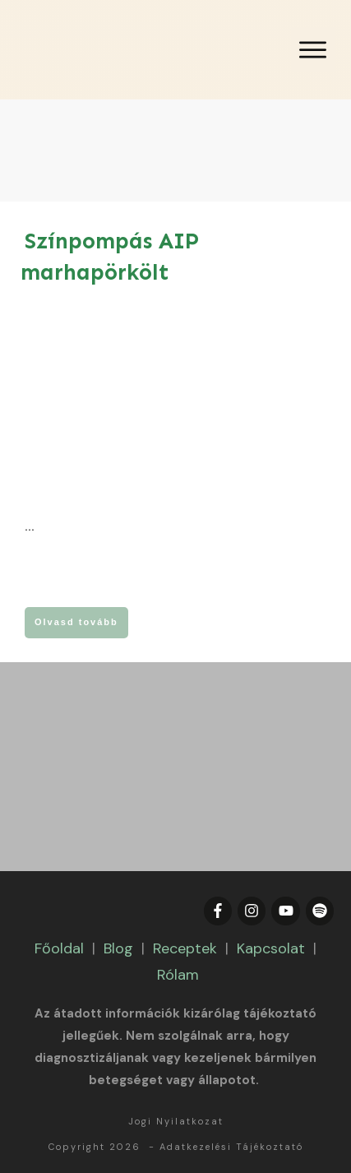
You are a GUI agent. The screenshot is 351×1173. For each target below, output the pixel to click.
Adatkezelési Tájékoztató (231, 1146)
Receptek (185, 948)
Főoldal (59, 948)
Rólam (178, 975)
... (30, 526)
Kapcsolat (271, 948)
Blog (118, 948)
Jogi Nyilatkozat (176, 1121)
